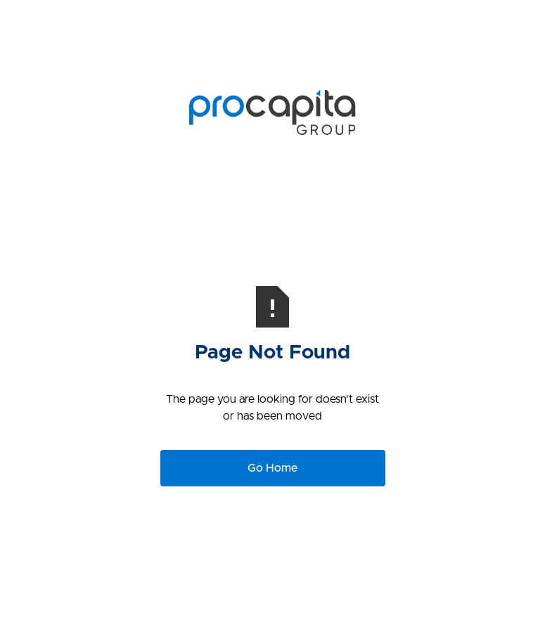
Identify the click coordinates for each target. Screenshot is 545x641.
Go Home (272, 468)
